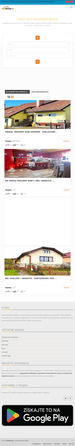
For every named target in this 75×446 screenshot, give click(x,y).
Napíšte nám (6, 356)
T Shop (64, 444)
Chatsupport (36, 444)
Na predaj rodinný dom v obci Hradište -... (30, 181)
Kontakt (71, 444)
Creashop (57, 444)
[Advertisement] (37, 69)
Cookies (5, 352)
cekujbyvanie (10, 441)
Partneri (5, 341)
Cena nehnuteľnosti (39, 92)
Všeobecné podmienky (10, 337)
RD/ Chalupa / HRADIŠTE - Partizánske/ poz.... (31, 278)
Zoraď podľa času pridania (16, 92)
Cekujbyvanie (47, 444)
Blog (3, 348)
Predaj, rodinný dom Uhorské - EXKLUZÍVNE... (31, 132)
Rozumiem (69, 1)
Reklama (5, 345)
